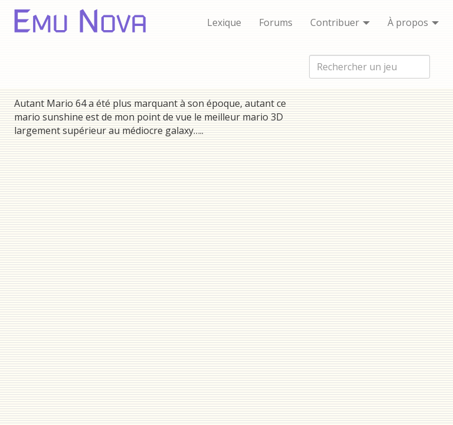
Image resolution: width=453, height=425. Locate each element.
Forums (276, 22)
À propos (413, 22)
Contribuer (340, 22)
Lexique (224, 22)
